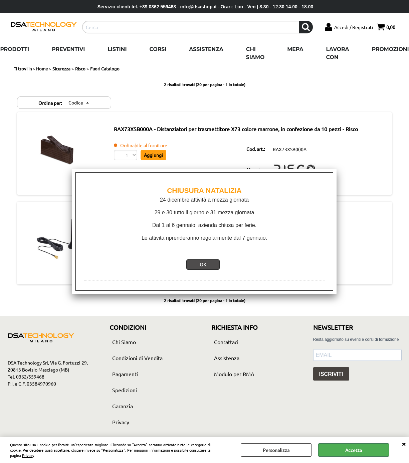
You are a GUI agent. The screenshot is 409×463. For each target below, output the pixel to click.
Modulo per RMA (234, 374)
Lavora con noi (337, 57)
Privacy (28, 455)
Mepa (295, 49)
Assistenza (206, 49)
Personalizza (276, 450)
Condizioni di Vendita (137, 358)
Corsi (158, 49)
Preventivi (68, 49)
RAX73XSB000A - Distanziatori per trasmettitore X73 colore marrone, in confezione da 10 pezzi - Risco (236, 129)
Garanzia (122, 406)
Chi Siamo (255, 53)
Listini (117, 49)
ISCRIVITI (331, 374)
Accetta (353, 450)
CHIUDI (404, 443)
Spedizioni (124, 390)
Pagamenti (125, 374)
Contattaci (226, 341)
